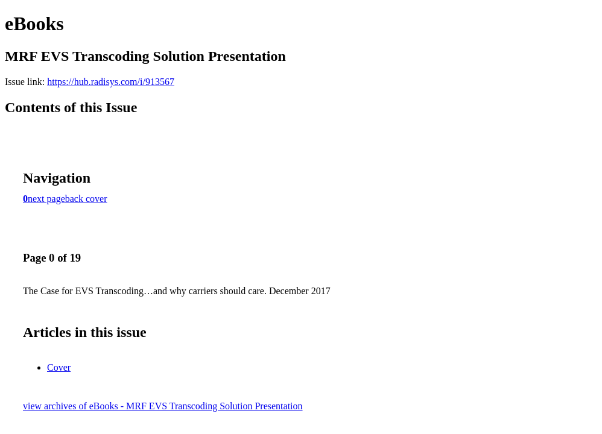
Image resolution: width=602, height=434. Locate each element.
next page (46, 198)
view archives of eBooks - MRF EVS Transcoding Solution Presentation (163, 406)
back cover (86, 198)
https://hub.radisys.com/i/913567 (110, 82)
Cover (59, 367)
